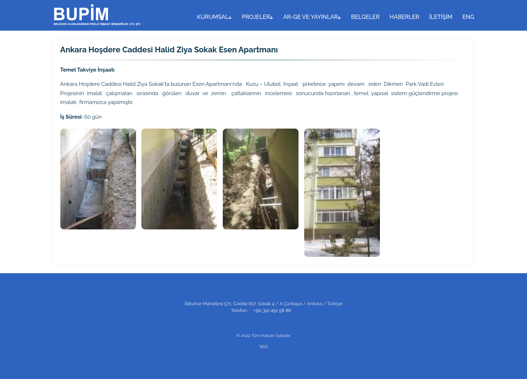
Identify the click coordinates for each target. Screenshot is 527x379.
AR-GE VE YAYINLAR (312, 17)
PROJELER (257, 17)
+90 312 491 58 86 (272, 310)
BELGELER (365, 17)
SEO (263, 346)
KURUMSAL (214, 17)
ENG (468, 17)
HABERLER (404, 17)
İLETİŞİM (440, 17)
